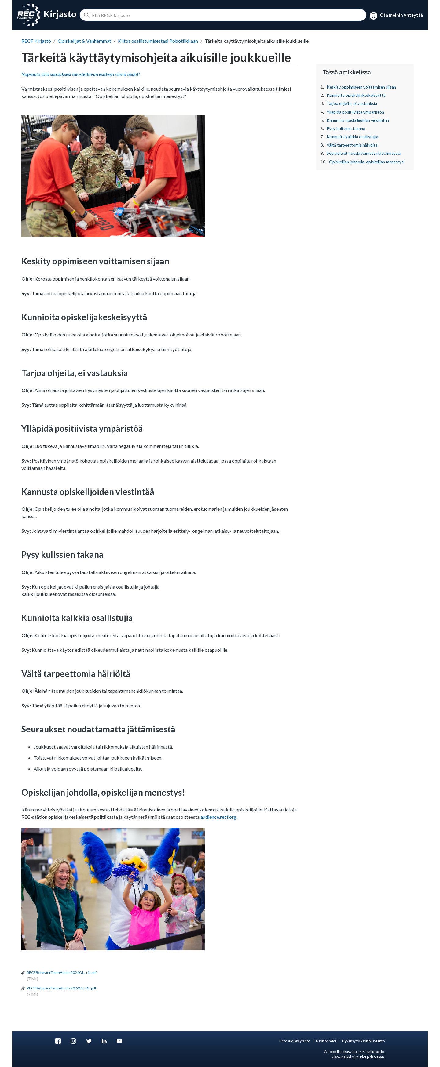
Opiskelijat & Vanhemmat (84, 41)
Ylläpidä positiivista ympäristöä (355, 112)
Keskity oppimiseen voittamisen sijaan (361, 87)
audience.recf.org (218, 817)
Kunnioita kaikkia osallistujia (352, 136)
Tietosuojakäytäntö (294, 1041)
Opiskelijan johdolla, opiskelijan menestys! (367, 161)
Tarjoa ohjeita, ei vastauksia (352, 103)
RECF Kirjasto (36, 41)
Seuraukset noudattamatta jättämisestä (364, 153)
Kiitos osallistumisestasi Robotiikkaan (158, 41)
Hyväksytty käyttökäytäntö (363, 1041)
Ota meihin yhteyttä (396, 16)
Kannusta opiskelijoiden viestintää (358, 120)
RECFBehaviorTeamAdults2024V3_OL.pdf (61, 988)
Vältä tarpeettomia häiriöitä (352, 145)
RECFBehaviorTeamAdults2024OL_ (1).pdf (62, 972)
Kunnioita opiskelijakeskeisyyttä (356, 95)
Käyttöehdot (326, 1041)
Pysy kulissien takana (346, 128)
